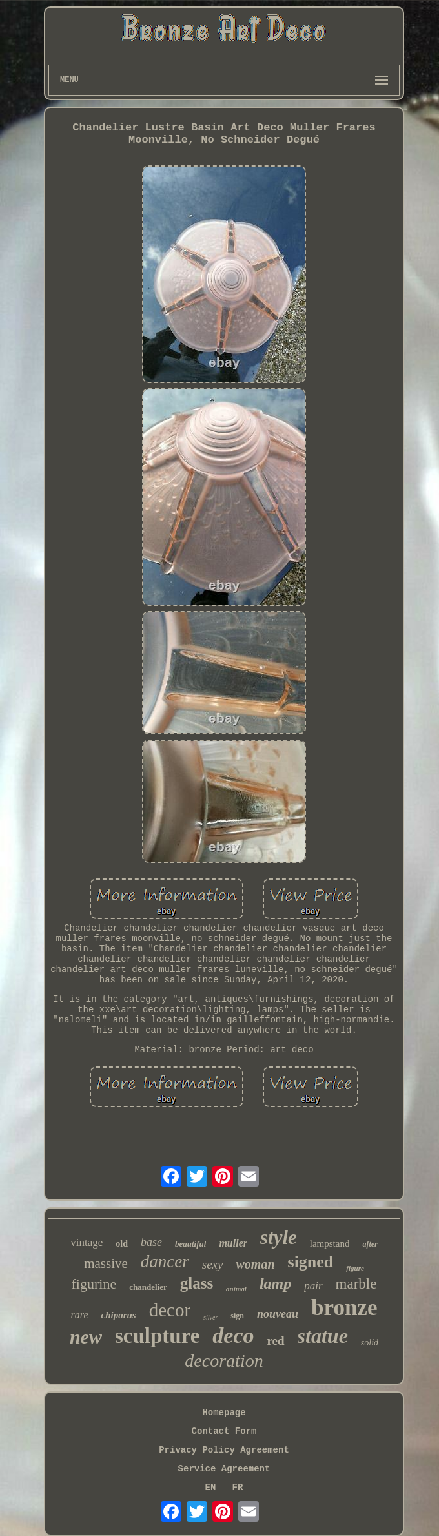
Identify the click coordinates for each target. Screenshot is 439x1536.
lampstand (330, 1243)
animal (236, 1288)
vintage (86, 1242)
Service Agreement (224, 1469)
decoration (224, 1361)
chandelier (148, 1287)
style (278, 1237)
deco (233, 1335)
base (151, 1242)
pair (313, 1286)
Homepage (223, 1412)
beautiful (190, 1244)
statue (323, 1335)
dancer (165, 1261)
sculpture (157, 1335)
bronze (344, 1307)
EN (210, 1487)
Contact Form (224, 1431)
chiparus (118, 1315)
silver (210, 1317)
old (122, 1244)
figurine (94, 1284)
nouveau (277, 1313)
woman (255, 1264)
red (276, 1340)
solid (369, 1342)
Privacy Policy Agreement (224, 1450)
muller (233, 1243)
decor (169, 1310)
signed (311, 1261)
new (86, 1336)
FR (237, 1487)
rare (79, 1314)
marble (356, 1284)
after (369, 1244)
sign (237, 1315)
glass (196, 1283)
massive (106, 1263)
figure (355, 1268)
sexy (212, 1264)
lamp (275, 1283)
